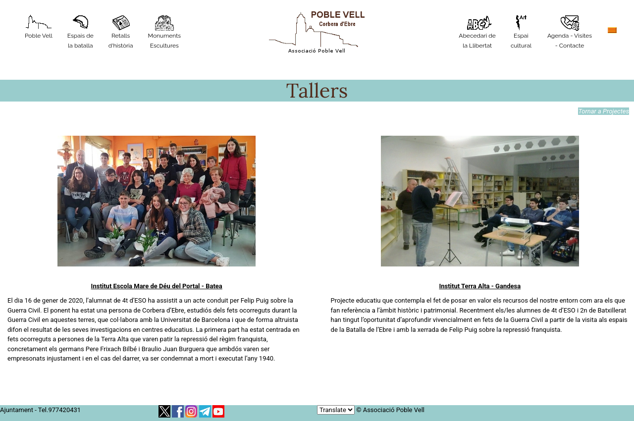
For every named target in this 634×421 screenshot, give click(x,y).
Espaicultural (521, 32)
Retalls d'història (120, 32)
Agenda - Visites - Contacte (569, 32)
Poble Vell (39, 27)
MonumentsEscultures (164, 32)
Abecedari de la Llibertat (477, 32)
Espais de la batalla (80, 32)
